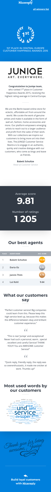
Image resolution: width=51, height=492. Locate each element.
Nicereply (29, 483)
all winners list (41, 9)
